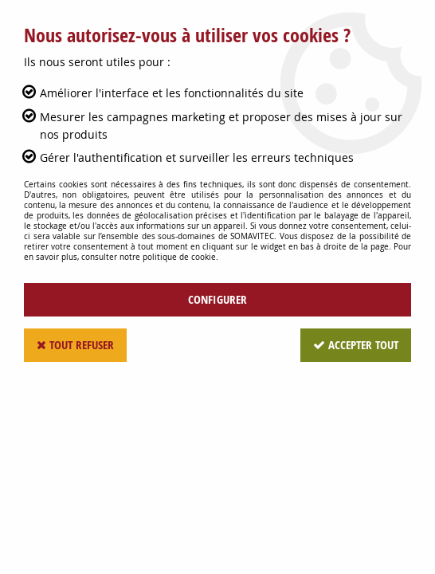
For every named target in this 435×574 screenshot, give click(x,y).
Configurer (217, 299)
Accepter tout (355, 344)
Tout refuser (75, 344)
